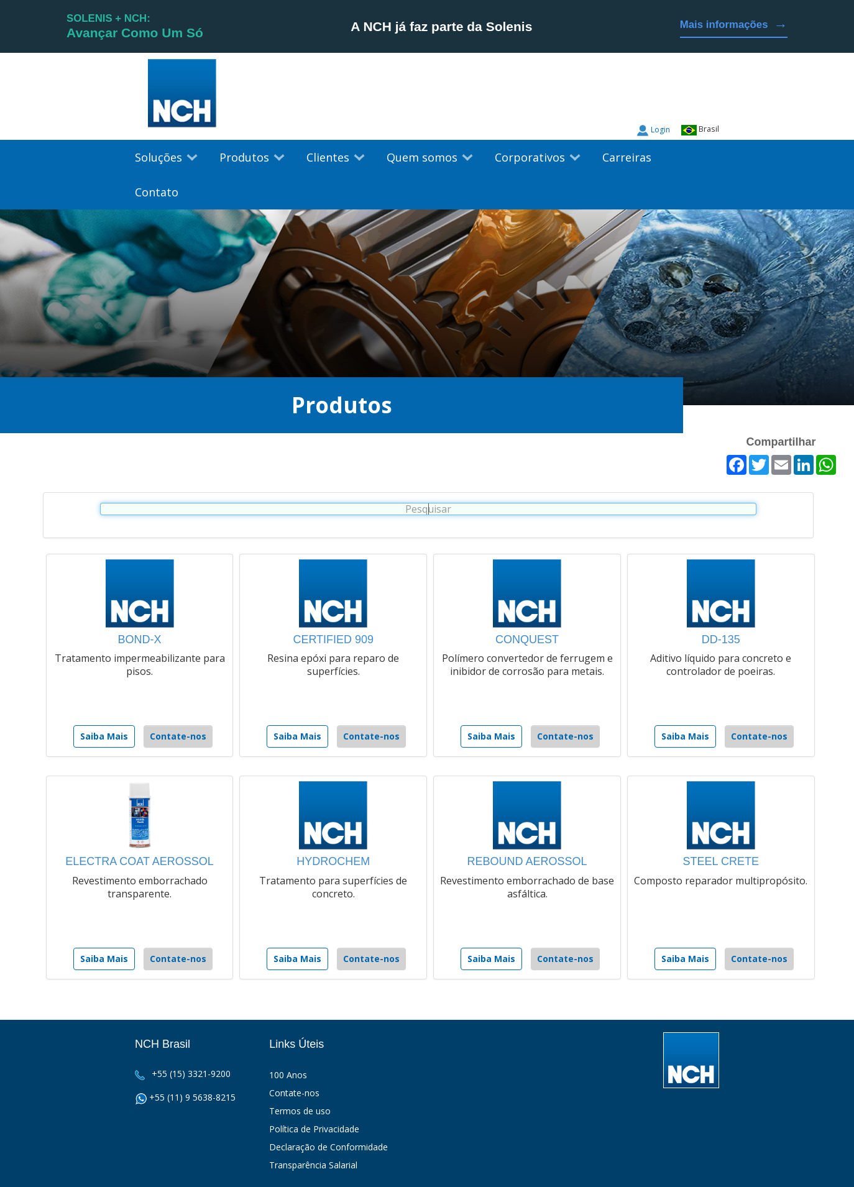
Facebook (709, 99)
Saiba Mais (104, 736)
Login (660, 129)
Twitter (686, 99)
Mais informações (733, 25)
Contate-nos (178, 736)
